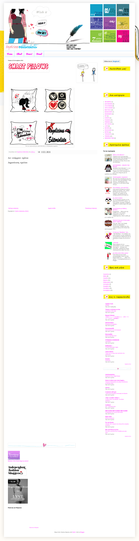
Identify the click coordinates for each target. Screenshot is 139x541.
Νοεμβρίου (106, 286)
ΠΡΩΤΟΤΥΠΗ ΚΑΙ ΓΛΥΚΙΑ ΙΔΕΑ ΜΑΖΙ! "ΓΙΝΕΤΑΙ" (121, 221)
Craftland (108, 405)
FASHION (107, 120)
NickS (73, 532)
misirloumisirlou (110, 374)
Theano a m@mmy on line (112, 309)
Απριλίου (105, 278)
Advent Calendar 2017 (111, 335)
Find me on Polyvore (34, 527)
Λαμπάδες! (108, 341)
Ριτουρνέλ (107, 360)
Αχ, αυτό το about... (118, 198)
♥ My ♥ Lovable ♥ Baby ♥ (112, 398)
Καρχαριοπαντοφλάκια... (111, 324)
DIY (106, 116)
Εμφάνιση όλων (128, 364)
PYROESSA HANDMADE (112, 340)
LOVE (106, 126)
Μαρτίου (105, 280)
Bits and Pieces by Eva (111, 429)
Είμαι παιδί (108, 416)
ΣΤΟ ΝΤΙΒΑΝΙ (108, 106)
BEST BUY (108, 110)
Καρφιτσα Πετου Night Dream (112, 376)
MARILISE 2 (108, 346)
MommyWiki (108, 334)
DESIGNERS (108, 114)
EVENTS (107, 118)
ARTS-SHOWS (109, 108)
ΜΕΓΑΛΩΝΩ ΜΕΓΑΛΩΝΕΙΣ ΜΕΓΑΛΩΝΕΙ (116, 411)
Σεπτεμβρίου (106, 290)
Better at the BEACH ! (119, 155)
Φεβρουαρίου (106, 282)
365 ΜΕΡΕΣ (108, 102)
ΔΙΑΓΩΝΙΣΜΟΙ (108, 104)
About (19, 54)
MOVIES (107, 128)
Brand (39, 54)
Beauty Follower (110, 315)
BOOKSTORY (108, 112)
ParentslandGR (109, 328)
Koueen (107, 359)
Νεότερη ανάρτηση (13, 208)
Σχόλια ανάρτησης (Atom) (21, 211)
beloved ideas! (109, 322)
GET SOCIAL (108, 124)
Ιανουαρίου (106, 284)
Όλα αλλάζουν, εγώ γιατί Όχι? (120, 187)
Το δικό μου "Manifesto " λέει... (121, 232)
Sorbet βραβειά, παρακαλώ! (120, 177)
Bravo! (29, 54)
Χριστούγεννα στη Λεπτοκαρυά (113, 330)
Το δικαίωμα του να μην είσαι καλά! (114, 412)
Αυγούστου (106, 274)
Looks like (115, 242)
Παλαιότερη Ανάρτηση (91, 208)
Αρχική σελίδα (52, 208)
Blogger (82, 532)
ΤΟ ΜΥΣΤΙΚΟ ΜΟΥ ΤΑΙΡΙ (111, 347)
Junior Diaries (109, 351)
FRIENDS (107, 122)
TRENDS (107, 136)
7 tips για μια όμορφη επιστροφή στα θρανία (116, 393)
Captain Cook (109, 303)
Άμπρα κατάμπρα (109, 418)
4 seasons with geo (110, 392)
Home (9, 54)
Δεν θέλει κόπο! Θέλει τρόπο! (120, 253)
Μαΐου (105, 276)
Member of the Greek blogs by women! (18, 461)
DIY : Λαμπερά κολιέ (110, 406)
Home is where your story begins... (115, 380)
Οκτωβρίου (106, 288)
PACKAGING (108, 130)
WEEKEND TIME (109, 138)
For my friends (109, 422)
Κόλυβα (107, 305)
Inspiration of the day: (110, 311)
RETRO (107, 132)
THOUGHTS (108, 134)
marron (107, 387)
